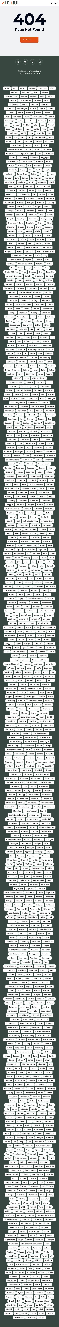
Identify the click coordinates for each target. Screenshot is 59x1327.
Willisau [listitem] (22, 1268)
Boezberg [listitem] (51, 202)
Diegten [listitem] (37, 296)
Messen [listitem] (33, 713)
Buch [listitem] (19, 235)
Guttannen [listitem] (30, 472)
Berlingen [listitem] (8, 178)
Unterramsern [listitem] (44, 1170)
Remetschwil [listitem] (49, 897)
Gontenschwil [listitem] (30, 443)
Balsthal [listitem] (28, 149)
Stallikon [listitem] (29, 1084)
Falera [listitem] (40, 374)
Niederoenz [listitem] (49, 778)
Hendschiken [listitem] (45, 501)
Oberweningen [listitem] (46, 831)
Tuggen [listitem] (28, 1150)
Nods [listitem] (25, 786)
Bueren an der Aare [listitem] (32, 247)
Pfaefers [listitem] (19, 864)
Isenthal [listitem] (17, 558)
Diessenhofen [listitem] (39, 305)
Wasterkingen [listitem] (11, 1236)
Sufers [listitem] (51, 1105)
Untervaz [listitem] (49, 1174)
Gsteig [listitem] (21, 464)
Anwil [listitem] (7, 125)
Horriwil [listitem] (42, 533)
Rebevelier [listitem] (13, 884)
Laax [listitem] (7, 615)
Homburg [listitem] (42, 529)
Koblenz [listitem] (29, 594)
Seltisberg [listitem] (47, 1052)
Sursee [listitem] (43, 1109)
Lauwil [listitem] (21, 635)
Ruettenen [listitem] (50, 966)
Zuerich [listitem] (17, 1309)
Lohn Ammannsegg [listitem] (19, 652)
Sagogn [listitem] (18, 978)
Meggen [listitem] (9, 697)
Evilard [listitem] (51, 370)
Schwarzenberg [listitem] (14, 1035)
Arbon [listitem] (36, 125)
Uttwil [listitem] (41, 1183)
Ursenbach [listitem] (43, 1178)
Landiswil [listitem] (49, 615)
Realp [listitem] (49, 880)
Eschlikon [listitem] (51, 366)
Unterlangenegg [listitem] (15, 1170)
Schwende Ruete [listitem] (34, 1040)
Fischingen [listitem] (49, 390)
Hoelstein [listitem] (9, 521)
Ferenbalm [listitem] (39, 382)
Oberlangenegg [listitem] (32, 819)
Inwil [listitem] (45, 554)
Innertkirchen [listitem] (19, 554)
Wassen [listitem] (46, 1232)
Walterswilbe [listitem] (49, 1219)
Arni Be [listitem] (36, 129)
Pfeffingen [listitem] (48, 864)
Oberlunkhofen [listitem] (47, 819)
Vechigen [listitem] (22, 1191)
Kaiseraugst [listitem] (23, 566)
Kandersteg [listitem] (48, 570)
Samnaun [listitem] (34, 982)
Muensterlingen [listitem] (13, 746)
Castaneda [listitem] (37, 268)
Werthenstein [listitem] (25, 1248)
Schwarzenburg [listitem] (28, 1035)
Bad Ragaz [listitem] (10, 141)
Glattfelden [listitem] (12, 439)
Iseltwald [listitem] (8, 558)
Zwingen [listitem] (42, 1317)
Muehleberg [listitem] (49, 729)
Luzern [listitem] (45, 672)
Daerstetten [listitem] (9, 288)
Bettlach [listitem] (31, 182)
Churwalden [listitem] (50, 272)
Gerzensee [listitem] (12, 431)
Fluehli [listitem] (23, 398)
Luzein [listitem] (37, 672)
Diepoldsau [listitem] (46, 300)
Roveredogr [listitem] (35, 946)
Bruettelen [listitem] (48, 227)
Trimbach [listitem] (49, 1138)
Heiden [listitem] (32, 492)
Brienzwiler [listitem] (11, 227)
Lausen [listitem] (51, 631)
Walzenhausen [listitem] (26, 1223)
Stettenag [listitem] (46, 1097)
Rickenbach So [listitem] (48, 909)
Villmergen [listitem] (10, 1195)
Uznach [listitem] (8, 1187)
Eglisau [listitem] (20, 333)
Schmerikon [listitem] (34, 1011)
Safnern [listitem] (9, 978)
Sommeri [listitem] (21, 1072)
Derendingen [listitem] (26, 296)
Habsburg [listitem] (49, 472)
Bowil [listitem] (41, 215)
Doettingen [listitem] (34, 313)
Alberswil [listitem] (34, 104)
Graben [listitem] (20, 447)
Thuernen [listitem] (10, 1129)
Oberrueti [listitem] (32, 827)
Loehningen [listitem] (50, 648)
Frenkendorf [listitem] (22, 411)
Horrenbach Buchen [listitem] (29, 533)
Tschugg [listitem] (10, 1150)
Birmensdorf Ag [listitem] (24, 194)
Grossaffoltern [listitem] (38, 456)
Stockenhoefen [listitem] (43, 1101)
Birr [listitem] (34, 194)
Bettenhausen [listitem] (10, 182)
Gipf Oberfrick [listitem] (45, 431)
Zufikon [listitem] (26, 1309)
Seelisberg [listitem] (39, 1048)
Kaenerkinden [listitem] (11, 566)
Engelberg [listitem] (21, 345)
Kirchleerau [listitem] (39, 586)
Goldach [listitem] (35, 439)
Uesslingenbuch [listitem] (20, 1158)
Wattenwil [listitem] (23, 1236)
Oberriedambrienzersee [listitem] (29, 823)
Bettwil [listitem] (51, 182)
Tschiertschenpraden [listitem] (43, 1146)
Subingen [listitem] (42, 1105)
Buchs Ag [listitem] (40, 239)
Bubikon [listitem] (12, 235)
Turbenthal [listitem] (48, 1150)
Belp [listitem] (29, 166)
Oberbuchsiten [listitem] (34, 795)
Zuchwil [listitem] (9, 1309)
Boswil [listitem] (50, 211)
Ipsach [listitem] (52, 554)
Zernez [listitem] (50, 1297)
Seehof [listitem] (29, 1048)
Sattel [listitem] (12, 991)
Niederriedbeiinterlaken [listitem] (15, 782)
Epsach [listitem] (50, 349)
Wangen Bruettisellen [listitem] (42, 1223)
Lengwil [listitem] (30, 639)
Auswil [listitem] (8, 137)
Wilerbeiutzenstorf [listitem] (22, 1264)
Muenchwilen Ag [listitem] (16, 741)
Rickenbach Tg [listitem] (14, 913)
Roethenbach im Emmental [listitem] (18, 925)
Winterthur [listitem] (31, 1272)
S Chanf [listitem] (11, 974)
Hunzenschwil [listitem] (31, 545)
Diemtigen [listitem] (23, 300)
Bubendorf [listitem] (47, 231)
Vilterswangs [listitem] (32, 1195)
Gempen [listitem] (18, 427)
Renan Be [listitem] (19, 901)
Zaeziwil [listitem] (49, 1293)
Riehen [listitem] (34, 913)
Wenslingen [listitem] (13, 1248)
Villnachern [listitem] (21, 1195)
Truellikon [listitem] (51, 1142)
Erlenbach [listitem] (48, 354)
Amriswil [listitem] (51, 117)
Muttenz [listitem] (31, 754)
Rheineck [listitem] (17, 905)
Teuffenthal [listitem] (21, 1121)
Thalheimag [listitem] (49, 1121)
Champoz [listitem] (32, 272)
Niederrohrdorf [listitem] (32, 782)
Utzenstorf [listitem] (50, 1183)
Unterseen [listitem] (24, 1174)
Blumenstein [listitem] (9, 202)
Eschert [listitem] (41, 366)
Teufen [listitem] (49, 1117)
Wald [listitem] (41, 1207)
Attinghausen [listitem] (12, 133)
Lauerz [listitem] (28, 627)
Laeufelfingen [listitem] (26, 615)
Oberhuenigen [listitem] (34, 815)
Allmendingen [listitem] (22, 109)
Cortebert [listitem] (10, 280)
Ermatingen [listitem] (11, 362)
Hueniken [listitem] (46, 537)
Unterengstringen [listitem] (11, 1166)
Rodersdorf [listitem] (24, 921)
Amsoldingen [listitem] (9, 121)
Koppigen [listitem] (21, 599)
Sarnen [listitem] (49, 986)
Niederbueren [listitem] (26, 770)
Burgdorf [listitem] (28, 260)
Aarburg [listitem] (32, 88)
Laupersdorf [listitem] (30, 631)
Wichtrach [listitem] (20, 1252)
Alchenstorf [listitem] (10, 109)
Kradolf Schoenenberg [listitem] (35, 599)
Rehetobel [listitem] (41, 888)
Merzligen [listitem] (14, 713)
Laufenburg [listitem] (9, 631)
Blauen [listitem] (40, 198)
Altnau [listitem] (7, 117)
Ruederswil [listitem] (34, 950)
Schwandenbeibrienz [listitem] (42, 1031)
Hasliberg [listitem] (49, 484)
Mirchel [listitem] (41, 717)
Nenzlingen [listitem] (30, 758)
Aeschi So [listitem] (37, 100)
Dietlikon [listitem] (9, 309)
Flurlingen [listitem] (51, 398)
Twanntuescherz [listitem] (18, 1154)
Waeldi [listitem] (37, 1203)
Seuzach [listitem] (43, 1056)
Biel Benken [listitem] (10, 190)
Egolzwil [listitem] (46, 333)
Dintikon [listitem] (36, 309)
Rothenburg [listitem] (25, 942)
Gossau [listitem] (41, 443)
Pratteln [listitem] (38, 872)
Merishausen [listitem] (47, 709)
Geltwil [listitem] (9, 427)
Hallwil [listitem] (8, 484)
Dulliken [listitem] (38, 325)
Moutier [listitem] (29, 729)
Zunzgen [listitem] (8, 1313)
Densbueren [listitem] (14, 296)
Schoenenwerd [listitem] (11, 1023)
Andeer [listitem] (20, 121)
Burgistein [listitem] (38, 260)
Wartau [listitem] (23, 1232)
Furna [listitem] (42, 415)
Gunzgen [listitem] (42, 468)
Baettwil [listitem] (28, 145)
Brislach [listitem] (21, 227)
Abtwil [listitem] (52, 88)
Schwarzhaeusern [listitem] (44, 1035)
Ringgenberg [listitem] (32, 917)
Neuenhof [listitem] (19, 762)
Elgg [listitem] (52, 337)
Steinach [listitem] (19, 1093)
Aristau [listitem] (8, 129)
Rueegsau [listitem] (45, 954)
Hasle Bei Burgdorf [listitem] (36, 484)
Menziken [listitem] (48, 705)
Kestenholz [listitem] (49, 578)
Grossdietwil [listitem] (50, 456)
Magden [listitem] (20, 680)
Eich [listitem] (18, 337)
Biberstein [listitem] (29, 186)
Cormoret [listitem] (49, 276)
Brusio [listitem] (37, 231)
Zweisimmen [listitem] (18, 1317)
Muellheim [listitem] (15, 733)
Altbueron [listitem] (11, 113)
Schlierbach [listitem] (36, 1007)
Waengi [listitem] (45, 1203)
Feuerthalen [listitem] (13, 386)
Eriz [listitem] (25, 354)
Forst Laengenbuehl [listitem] (18, 403)
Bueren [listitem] (19, 247)
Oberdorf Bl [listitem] (35, 799)
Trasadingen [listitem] (20, 1138)
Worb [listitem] (18, 1289)
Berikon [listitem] (33, 174)
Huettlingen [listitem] (36, 541)
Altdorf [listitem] (20, 113)
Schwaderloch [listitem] (14, 1031)
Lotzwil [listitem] (23, 656)
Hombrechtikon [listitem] (30, 529)
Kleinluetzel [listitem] (24, 590)
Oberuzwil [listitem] (34, 831)
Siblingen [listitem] (12, 1060)
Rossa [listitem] (47, 937)
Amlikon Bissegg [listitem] (38, 117)
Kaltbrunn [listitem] (10, 570)
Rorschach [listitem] (22, 937)
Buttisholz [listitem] (39, 264)
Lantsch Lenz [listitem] (8, 627)
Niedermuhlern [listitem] (36, 778)
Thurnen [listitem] (49, 1129)
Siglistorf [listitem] (21, 1060)
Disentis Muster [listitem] (47, 309)
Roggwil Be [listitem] (12, 929)
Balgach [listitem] (36, 145)
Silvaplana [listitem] (41, 1064)
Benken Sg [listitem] (13, 170)
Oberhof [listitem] (43, 811)
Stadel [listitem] (51, 1080)
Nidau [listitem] (39, 766)
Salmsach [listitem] (14, 982)
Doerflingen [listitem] (23, 313)
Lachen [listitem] (15, 615)
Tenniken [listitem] (41, 1117)
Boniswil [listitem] (20, 211)
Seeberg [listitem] (27, 1044)
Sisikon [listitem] (25, 1068)
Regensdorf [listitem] (30, 888)
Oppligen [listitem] (28, 852)
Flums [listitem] (42, 398)
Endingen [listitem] (11, 345)
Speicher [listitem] (19, 1076)
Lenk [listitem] (38, 639)
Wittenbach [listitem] (14, 1276)
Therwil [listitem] (27, 1125)
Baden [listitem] (19, 141)
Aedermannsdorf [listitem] (12, 96)
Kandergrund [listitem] (35, 570)
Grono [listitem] (27, 456)
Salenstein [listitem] (48, 978)
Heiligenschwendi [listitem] (44, 492)
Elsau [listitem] (19, 341)
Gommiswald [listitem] (45, 439)
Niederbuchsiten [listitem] (12, 770)
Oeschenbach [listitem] (26, 844)
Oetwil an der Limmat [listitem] (16, 848)
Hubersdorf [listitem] (24, 537)
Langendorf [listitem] (35, 619)
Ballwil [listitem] (45, 145)
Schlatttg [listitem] (50, 1003)
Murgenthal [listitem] (48, 750)
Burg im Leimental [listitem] (15, 260)
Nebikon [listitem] (40, 754)
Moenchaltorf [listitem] (11, 721)
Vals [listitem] (44, 1187)
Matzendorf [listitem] (11, 692)
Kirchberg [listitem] (7, 586)
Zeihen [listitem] (19, 1297)
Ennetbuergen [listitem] (46, 345)
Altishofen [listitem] (47, 113)
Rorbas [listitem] (12, 937)
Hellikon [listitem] (42, 496)
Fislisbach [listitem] (17, 394)
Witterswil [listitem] (24, 1276)
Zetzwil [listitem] (11, 1301)
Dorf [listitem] (33, 317)
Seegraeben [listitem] (19, 1048)
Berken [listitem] (52, 174)
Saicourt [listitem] (27, 978)
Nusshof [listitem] (38, 790)
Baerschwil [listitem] (49, 141)
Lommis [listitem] (31, 652)
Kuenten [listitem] (26, 607)
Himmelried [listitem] (49, 509)
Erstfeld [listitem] (49, 362)
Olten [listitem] (48, 848)
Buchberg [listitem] (37, 235)
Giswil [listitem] (18, 435)
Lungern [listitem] (30, 668)
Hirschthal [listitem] (30, 513)
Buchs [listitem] (32, 239)
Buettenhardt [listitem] (16, 256)
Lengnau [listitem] (12, 639)
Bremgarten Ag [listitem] (46, 219)
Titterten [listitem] (15, 1134)
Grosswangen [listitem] (27, 460)
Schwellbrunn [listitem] (9, 1040)
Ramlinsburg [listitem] (37, 876)
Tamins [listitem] (51, 1113)
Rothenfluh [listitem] (36, 942)
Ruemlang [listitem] (23, 958)
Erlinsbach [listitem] (33, 358)
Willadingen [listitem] (12, 1268)
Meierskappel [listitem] (30, 697)
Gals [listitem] (49, 419)
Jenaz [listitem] (19, 562)
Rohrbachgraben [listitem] (45, 929)
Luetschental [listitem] (38, 664)
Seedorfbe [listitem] (36, 1044)
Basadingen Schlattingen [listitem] (25, 153)
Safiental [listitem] (48, 974)
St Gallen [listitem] (9, 1080)
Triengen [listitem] (40, 1138)
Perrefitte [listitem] (35, 860)
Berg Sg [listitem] (38, 170)
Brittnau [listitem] (30, 227)
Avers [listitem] (22, 137)
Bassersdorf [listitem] (49, 153)
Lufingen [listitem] (10, 668)
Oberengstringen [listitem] (47, 803)
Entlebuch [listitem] (21, 349)
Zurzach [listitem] (24, 1313)
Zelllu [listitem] (43, 1297)
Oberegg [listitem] (21, 803)
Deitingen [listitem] (48, 292)
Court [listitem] (19, 280)
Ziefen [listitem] (19, 1301)
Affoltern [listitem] (25, 104)
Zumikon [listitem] (49, 1309)
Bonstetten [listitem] (30, 211)
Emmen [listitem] (36, 341)
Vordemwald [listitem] (33, 1199)
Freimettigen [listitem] (9, 411)
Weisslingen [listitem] (13, 1244)
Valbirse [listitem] (24, 1187)
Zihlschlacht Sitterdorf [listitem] (42, 1301)
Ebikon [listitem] (46, 325)
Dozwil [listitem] (18, 321)
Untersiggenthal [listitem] (37, 1174)
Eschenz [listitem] (33, 366)
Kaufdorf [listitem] (38, 574)
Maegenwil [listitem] (37, 676)
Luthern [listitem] (18, 672)
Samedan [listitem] (24, 982)
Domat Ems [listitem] (46, 313)
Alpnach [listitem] (42, 109)
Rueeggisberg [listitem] (34, 954)
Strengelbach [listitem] (10, 1105)
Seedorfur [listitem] (47, 1044)
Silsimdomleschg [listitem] (13, 1064)
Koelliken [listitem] (39, 594)
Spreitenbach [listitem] (47, 1076)
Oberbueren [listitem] (46, 795)
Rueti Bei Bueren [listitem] (10, 966)
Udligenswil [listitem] (32, 1154)
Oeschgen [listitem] (37, 844)
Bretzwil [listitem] (40, 223)
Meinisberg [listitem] (11, 701)
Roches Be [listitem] (12, 921)
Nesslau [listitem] (40, 758)
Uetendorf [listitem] (33, 1158)
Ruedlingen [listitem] (46, 950)
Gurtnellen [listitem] (9, 472)
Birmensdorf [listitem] (10, 194)
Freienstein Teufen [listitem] (37, 407)
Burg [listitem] (45, 256)
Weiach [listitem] (29, 1240)
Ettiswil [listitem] (35, 370)
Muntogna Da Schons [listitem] (13, 750)
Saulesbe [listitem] (28, 991)
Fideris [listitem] (34, 386)
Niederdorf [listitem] (38, 770)
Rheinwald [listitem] (39, 905)
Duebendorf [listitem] (39, 321)
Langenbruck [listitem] (23, 619)
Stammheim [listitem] (40, 1084)
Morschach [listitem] (9, 729)
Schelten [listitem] (31, 999)
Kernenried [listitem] (22, 578)
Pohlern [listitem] (50, 868)
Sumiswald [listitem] (24, 1109)
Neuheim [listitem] (9, 766)
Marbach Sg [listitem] (34, 684)
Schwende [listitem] (21, 1040)
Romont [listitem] (22, 933)
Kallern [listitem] (41, 566)
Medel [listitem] (49, 692)
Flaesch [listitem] (35, 394)
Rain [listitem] (27, 876)
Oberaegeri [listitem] (48, 790)
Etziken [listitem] (43, 370)
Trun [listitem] (10, 1146)
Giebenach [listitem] (33, 431)
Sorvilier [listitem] (10, 1076)
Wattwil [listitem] (32, 1236)
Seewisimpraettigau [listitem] (24, 1052)
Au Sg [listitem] (31, 133)
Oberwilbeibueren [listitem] (41, 835)
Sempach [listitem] (16, 1056)
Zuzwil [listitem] (41, 1313)
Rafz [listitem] (21, 876)
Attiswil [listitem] (23, 133)
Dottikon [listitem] (50, 317)
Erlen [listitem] (40, 354)
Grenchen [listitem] (29, 452)
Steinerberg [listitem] (13, 1097)
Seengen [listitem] (49, 1048)
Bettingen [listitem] (21, 182)
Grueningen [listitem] (49, 460)
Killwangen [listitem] (48, 582)
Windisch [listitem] (48, 1268)
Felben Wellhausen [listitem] (38, 378)
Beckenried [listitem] (34, 158)
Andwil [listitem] (51, 121)
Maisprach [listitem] (41, 680)
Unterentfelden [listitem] (26, 1166)
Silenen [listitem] (47, 1060)
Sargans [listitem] (29, 986)
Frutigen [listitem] (39, 411)
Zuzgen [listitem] (33, 1313)
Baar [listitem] (29, 137)
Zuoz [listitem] (16, 1313)
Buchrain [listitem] (23, 239)
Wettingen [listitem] (37, 1248)
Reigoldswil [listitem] (50, 893)
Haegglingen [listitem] (48, 476)
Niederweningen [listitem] (46, 782)
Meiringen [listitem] (21, 701)
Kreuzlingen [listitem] (23, 603)
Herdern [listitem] (40, 505)
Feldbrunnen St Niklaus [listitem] (15, 382)
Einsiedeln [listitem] (44, 337)
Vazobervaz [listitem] (11, 1191)
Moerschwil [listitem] (10, 725)
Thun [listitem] (19, 1129)
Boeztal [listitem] (11, 207)
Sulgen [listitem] (14, 1109)
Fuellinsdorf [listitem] (49, 411)
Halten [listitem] (16, 484)
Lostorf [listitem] (15, 656)
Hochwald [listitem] (33, 517)
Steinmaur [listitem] (36, 1097)
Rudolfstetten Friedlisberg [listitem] (18, 950)
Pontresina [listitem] (12, 872)
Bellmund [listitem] (21, 166)
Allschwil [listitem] (33, 109)
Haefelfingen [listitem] (10, 476)
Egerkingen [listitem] (23, 329)
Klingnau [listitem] (34, 590)
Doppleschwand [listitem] (22, 317)
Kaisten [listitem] (33, 566)
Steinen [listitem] (49, 1093)
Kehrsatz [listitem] (47, 574)
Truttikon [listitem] (18, 1146)
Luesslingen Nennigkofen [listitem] (20, 660)
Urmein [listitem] (23, 1178)
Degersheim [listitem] (11, 292)
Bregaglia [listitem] (10, 219)
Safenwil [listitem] (38, 974)
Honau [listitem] (51, 529)
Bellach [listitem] (48, 162)
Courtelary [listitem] (28, 280)
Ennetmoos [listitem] (10, 349)
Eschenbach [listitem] (9, 366)
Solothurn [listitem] (11, 1072)
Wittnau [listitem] (46, 1276)
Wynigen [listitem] (29, 1293)
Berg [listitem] (30, 170)
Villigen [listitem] (49, 1191)
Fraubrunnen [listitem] (32, 403)
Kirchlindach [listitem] (50, 586)
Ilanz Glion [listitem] (9, 550)
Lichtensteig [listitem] (38, 643)
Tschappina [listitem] (29, 1146)
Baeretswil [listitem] (28, 141)
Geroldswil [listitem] (40, 427)
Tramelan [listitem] (9, 1138)
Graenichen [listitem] (38, 447)
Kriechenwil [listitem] (35, 603)
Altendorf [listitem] (29, 113)
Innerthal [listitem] (7, 554)
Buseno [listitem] (47, 260)
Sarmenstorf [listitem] (39, 986)
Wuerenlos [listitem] (49, 1289)
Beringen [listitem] (43, 174)
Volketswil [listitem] (22, 1199)
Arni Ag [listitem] (27, 129)
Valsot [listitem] (51, 1187)
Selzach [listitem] (7, 1056)
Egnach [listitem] (37, 333)
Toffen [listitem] (40, 1134)
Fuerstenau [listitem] (8, 415)
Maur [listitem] (42, 692)
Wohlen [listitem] (21, 1281)
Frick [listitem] (31, 411)
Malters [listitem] (50, 680)
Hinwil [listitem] (21, 513)
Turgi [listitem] (7, 1154)
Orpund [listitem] (49, 852)
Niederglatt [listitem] (49, 770)
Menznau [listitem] (22, 709)
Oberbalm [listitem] (11, 795)
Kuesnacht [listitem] (36, 607)
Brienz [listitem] (49, 223)
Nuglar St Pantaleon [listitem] (14, 790)
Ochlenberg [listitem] (38, 839)
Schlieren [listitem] (46, 1007)
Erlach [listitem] (32, 354)
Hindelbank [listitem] (11, 513)
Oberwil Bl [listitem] (15, 835)
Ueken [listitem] (51, 1154)
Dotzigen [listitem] (9, 321)
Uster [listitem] (25, 1183)
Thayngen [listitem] (18, 1125)
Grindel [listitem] (6, 456)
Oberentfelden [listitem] (10, 807)
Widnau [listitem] (37, 1252)
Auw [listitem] (15, 137)
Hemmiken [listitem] (34, 501)
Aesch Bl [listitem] (50, 96)
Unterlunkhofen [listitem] (30, 1170)
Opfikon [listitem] (19, 852)
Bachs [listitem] (51, 137)
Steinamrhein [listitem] (30, 1093)
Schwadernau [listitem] (27, 1031)
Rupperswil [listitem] (33, 970)
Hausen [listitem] (42, 488)
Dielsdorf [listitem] (46, 296)
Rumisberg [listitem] (22, 970)
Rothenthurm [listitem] (48, 942)
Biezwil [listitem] (31, 190)
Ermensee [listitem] (22, 362)
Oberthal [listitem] (24, 831)
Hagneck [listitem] (43, 480)
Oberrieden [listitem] (46, 823)
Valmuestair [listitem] (35, 1187)
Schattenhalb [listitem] (20, 999)
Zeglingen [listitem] (9, 1297)
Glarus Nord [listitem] (35, 435)
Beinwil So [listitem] (39, 162)
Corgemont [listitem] (39, 276)
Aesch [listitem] (42, 96)
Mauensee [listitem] (33, 692)
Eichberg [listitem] (27, 337)
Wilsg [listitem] (30, 1268)
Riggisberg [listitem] (20, 917)
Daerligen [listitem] (49, 284)
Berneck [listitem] (25, 178)
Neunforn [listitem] (19, 766)
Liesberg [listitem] (8, 648)
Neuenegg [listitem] (9, 762)
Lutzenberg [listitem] (28, 672)
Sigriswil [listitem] (39, 1060)
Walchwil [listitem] (33, 1207)
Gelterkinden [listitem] (49, 423)
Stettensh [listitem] (13, 1101)
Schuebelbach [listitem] (13, 1027)
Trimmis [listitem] (7, 1142)
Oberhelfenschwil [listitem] (30, 811)
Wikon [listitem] (44, 1256)
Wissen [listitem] (50, 1272)
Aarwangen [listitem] (43, 88)
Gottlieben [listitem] (11, 447)
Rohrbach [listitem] (32, 929)
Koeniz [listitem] (47, 594)
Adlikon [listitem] (36, 92)
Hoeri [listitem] (18, 521)
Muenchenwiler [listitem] (45, 737)
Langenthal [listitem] (47, 619)
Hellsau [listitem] (51, 496)
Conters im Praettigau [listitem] (14, 276)
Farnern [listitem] (49, 374)
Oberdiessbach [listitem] (22, 799)
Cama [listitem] (28, 268)
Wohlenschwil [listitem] (47, 1281)
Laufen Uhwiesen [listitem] (49, 627)
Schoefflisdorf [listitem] (47, 1015)
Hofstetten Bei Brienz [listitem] (30, 521)
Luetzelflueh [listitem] (50, 664)
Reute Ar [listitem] (29, 901)
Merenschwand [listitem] (33, 709)
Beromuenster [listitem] (36, 178)
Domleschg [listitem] (9, 317)
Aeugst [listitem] (46, 100)
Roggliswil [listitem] (46, 925)
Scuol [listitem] (19, 1044)
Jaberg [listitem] (52, 558)
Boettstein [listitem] (40, 202)
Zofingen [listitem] (30, 1305)
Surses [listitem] (51, 1109)
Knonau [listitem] (11, 594)
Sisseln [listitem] (42, 1068)
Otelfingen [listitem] (45, 856)
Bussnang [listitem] (10, 264)
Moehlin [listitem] (50, 717)
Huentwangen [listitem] (13, 541)
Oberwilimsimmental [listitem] (13, 839)
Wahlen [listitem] (23, 1207)
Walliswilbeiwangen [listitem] (11, 1219)
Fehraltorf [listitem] (17, 378)
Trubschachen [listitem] (39, 1142)
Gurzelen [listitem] (19, 472)
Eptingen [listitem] (10, 354)
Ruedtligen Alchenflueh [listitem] (18, 954)
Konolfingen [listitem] (10, 599)
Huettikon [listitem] (24, 541)
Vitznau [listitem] (50, 1195)
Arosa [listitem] (44, 129)
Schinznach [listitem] (18, 1003)
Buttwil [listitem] (49, 264)
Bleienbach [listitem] (50, 198)
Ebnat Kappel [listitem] (10, 329)
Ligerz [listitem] (24, 648)
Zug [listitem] (33, 1309)
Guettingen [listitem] (20, 468)
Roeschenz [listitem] (46, 921)
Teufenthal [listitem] (10, 1121)
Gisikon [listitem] (10, 435)
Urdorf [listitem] (14, 1178)
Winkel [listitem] (8, 1272)
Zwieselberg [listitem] (31, 1317)
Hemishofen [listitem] (22, 501)
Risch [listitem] (50, 917)
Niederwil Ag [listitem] (15, 786)
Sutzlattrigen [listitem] (9, 1113)
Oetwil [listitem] (46, 844)
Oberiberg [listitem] (46, 815)
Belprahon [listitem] (38, 166)
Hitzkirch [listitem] (49, 513)
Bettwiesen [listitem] (42, 182)
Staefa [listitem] (9, 1084)
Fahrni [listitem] (20, 374)
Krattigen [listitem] (50, 599)
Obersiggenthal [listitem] (12, 831)
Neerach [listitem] (8, 758)
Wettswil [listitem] (47, 1248)
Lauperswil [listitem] (41, 631)
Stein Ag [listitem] (10, 1093)
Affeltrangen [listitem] (14, 104)
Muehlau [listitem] (38, 729)
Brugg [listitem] (20, 231)
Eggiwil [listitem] (12, 333)
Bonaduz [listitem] (47, 207)
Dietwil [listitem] (18, 309)
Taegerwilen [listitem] (31, 1113)
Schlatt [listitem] (28, 1003)
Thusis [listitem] (6, 1134)
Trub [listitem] (29, 1142)
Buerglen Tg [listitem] (47, 247)
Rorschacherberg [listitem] (35, 937)
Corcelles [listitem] (28, 276)
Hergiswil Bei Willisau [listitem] (13, 509)
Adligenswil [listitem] (26, 92)
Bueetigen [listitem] (21, 243)
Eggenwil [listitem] (39, 329)
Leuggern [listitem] (9, 643)
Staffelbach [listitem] (19, 1084)
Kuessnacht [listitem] (48, 607)
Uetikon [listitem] (43, 1158)
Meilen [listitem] (50, 697)
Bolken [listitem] (19, 207)
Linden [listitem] (40, 648)
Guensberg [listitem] (8, 468)
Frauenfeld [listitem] (44, 403)
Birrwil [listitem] (50, 194)
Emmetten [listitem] (46, 341)
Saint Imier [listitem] (37, 978)
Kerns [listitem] (31, 578)
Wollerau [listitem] (9, 1289)
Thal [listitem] (29, 1121)
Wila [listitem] (8, 1260)
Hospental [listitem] (12, 537)
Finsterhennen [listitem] (45, 386)
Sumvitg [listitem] (34, 1109)
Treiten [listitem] (30, 1138)
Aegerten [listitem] (33, 96)
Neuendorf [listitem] (50, 758)
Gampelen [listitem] (8, 423)
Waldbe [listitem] (7, 1211)
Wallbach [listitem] (20, 1215)
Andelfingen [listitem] (30, 121)
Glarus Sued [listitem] (47, 435)
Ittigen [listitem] (43, 558)
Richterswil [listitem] (50, 905)
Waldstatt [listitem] (39, 1211)
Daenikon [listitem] (39, 284)
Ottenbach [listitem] (24, 860)
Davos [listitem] (52, 288)
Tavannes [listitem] (10, 1117)
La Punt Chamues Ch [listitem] (46, 611)
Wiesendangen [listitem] (12, 1256)
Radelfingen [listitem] (12, 876)
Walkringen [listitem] (10, 1215)
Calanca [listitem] (20, 268)
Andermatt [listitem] (42, 121)
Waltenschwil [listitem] (37, 1219)
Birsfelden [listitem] (8, 198)
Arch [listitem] (43, 125)
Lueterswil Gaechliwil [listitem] (12, 664)
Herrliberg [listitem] (27, 509)
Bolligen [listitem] (28, 207)
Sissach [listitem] (33, 1068)
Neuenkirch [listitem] (30, 762)
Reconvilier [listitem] (45, 884)
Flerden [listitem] (51, 394)
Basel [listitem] (39, 153)
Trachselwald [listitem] (50, 1134)
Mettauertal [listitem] (44, 713)
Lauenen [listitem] (20, 627)
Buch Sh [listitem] (28, 235)
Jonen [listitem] (40, 562)
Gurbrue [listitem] (51, 468)
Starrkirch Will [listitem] (19, 1089)
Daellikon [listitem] (19, 284)
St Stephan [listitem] (42, 1080)
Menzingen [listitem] (11, 709)
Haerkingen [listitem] (9, 480)
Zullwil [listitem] (41, 1309)
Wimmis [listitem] (38, 1268)
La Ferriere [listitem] (19, 611)
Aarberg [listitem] (23, 88)
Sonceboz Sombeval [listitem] (35, 1072)
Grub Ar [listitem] (38, 460)
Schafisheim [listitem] (25, 995)
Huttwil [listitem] (42, 545)
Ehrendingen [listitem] (9, 337)
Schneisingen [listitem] (23, 1015)
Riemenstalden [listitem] (45, 913)
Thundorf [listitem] (27, 1129)
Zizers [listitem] (21, 1305)
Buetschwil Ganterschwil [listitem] (45, 251)
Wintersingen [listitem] (19, 1272)
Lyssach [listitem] (8, 676)
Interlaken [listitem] (36, 554)
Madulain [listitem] (27, 676)
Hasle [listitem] (24, 484)
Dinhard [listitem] (26, 309)
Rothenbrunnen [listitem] (11, 942)
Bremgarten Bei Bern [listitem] (15, 223)
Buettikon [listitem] (28, 256)
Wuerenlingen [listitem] (37, 1289)
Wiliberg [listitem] (47, 1264)
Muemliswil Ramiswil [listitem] (40, 733)
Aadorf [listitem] (7, 88)
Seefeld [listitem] (9, 1048)
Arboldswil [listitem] (26, 125)
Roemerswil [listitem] (35, 921)
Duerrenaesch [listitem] (15, 325)
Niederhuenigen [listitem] (11, 778)
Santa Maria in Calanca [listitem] (15, 986)
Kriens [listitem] (9, 607)
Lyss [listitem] (52, 672)
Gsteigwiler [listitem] (30, 464)
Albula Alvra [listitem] (45, 104)
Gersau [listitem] (49, 427)
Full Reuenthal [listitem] (31, 415)
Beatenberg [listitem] (22, 158)
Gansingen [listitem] (26, 423)
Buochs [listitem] (37, 256)
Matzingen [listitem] (22, 692)
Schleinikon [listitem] (13, 1007)
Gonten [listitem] (19, 443)
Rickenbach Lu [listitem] (35, 909)
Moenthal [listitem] (22, 721)
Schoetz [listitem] (40, 1023)
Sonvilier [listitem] (48, 1072)
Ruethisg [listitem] (37, 962)
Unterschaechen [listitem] (12, 1174)
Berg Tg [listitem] (47, 170)
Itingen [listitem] (35, 558)
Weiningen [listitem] (50, 1240)
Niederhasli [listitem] (28, 774)
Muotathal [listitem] (37, 750)
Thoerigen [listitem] (49, 1125)
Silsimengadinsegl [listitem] (28, 1064)
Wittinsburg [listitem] (36, 1276)
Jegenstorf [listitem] (10, 562)
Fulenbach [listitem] (19, 415)
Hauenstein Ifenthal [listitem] (12, 488)
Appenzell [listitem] (16, 125)
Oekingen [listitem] (49, 839)
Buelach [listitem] (47, 243)
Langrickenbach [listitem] (43, 623)
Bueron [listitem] (19, 251)
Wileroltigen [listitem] (37, 1264)
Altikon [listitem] (38, 113)
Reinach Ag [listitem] (9, 897)
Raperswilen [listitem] (12, 880)
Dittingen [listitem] (12, 313)
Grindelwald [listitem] (17, 456)
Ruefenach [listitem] (12, 958)
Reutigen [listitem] (38, 901)
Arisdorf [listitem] (51, 125)
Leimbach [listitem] (40, 635)
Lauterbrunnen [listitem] (10, 635)
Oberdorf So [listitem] (10, 803)
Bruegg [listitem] (38, 227)
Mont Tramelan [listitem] (23, 725)
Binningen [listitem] (49, 190)
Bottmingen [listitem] (32, 215)
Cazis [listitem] (46, 268)
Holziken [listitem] (8, 529)
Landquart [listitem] (11, 619)
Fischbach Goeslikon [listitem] (23, 390)
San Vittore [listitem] (44, 982)
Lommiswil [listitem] (41, 652)
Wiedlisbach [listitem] (48, 1252)
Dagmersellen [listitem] (32, 288)
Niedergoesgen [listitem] (15, 774)
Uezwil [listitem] (51, 1158)
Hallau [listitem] (51, 480)
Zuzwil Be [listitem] (50, 1313)
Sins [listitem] (50, 1064)
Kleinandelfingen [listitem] (10, 590)
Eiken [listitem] (35, 337)
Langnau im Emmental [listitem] (27, 623)
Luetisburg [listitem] (26, 664)
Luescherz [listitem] (42, 656)
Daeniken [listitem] (29, 284)
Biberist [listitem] (19, 186)
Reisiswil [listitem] (30, 897)
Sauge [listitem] (19, 991)
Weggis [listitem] (20, 1240)
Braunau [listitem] (50, 215)
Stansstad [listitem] (7, 1089)
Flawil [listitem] (43, 394)
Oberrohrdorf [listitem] (21, 827)
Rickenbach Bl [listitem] (22, 909)
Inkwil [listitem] (51, 550)
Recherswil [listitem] (34, 884)
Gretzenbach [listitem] (50, 452)
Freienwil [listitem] (50, 407)
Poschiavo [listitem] (29, 872)
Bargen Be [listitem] (47, 149)
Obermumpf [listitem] (13, 823)
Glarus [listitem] (25, 435)
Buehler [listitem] (38, 243)
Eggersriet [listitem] (49, 329)
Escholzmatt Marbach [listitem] (12, 370)
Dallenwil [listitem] (43, 288)
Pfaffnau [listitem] (39, 864)
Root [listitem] (50, 933)
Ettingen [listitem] (26, 370)
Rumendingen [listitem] (10, 970)
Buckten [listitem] (11, 243)
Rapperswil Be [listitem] (24, 880)
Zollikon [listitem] (49, 1305)
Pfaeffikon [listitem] (28, 864)
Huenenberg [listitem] (35, 537)
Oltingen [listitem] (10, 852)
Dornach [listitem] (41, 317)
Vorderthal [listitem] (45, 1199)
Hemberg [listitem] (12, 501)
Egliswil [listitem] (29, 333)
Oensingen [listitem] (14, 844)
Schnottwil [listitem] (35, 1015)
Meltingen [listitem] (37, 705)
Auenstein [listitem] (40, 133)
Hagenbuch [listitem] (32, 480)
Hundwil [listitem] (20, 545)
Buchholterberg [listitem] (11, 239)
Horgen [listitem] (9, 533)
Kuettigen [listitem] (8, 611)
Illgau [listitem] (19, 550)
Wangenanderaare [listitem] (16, 1227)
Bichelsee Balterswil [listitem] (43, 186)
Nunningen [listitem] (28, 790)
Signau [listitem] (30, 1060)
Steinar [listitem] (40, 1093)
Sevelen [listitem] (51, 1056)
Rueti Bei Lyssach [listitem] (26, 966)
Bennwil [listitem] (23, 170)
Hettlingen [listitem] (38, 509)
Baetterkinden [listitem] (17, 145)
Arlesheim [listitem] (18, 129)
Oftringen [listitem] (30, 848)
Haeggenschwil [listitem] (35, 476)
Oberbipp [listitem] (21, 795)
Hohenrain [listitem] (11, 525)
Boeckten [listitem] (20, 202)
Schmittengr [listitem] (11, 1015)
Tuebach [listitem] (20, 1150)
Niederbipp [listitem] (49, 766)
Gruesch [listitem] (12, 464)
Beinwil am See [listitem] (13, 162)
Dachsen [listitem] (49, 280)
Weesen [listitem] (50, 1236)
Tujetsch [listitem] (37, 1150)
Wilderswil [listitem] (38, 1260)
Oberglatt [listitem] (37, 807)
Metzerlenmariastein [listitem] (28, 717)
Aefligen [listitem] (24, 96)
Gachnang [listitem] (50, 415)
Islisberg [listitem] (27, 558)
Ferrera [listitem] (49, 382)
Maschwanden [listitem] (11, 688)
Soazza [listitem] (50, 1068)
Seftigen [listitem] (37, 1052)
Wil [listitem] (51, 1256)
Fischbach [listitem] (9, 390)
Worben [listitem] (26, 1289)
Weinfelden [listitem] (39, 1240)
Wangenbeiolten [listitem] (31, 1227)
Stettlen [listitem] (32, 1101)
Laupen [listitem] (19, 631)
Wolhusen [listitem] (46, 1285)
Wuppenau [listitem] (10, 1293)
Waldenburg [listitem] (18, 1211)
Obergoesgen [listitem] (49, 807)
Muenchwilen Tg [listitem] (31, 741)
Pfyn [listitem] (16, 868)
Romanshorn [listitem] (11, 933)
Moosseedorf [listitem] (48, 725)
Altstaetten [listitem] (17, 117)
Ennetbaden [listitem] (33, 345)
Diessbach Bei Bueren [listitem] (23, 305)
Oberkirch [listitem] (10, 819)
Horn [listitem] (17, 533)
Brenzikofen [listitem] (30, 223)
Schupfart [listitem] (47, 1027)
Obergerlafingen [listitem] (25, 807)
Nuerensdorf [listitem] (43, 786)
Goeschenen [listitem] (24, 439)
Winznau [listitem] (41, 1272)
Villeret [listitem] (40, 1191)
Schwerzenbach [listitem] (48, 1040)
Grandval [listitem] (48, 447)
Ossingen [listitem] (20, 856)
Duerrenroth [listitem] (27, 325)
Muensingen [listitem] (44, 741)
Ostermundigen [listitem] (32, 856)
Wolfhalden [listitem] (28, 1285)
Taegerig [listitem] (20, 1113)
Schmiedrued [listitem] (45, 1011)
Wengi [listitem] (47, 1244)
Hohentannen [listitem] (23, 525)
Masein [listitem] (21, 688)
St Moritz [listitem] (32, 1080)
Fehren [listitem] (26, 378)
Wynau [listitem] (20, 1293)
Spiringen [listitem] (36, 1076)
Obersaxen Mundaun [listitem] (46, 827)
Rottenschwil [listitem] (23, 946)
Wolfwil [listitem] (37, 1285)
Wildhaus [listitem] (48, 1260)
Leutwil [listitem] (18, 643)
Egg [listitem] (31, 329)
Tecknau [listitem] (20, 1117)
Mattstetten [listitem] (49, 688)
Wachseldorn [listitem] (15, 1203)
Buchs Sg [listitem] (50, 239)
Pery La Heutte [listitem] (47, 860)
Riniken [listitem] (42, 917)
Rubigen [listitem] (46, 946)
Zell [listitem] (36, 1297)
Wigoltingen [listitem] (35, 1256)
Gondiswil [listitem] (10, 443)
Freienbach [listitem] (24, 407)
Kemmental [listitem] (10, 578)
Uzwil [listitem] (16, 1187)
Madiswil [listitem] (17, 676)
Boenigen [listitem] (30, 202)
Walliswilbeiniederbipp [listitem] (45, 1215)
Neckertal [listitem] (49, 754)
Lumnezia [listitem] (20, 668)
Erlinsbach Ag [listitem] (45, 358)
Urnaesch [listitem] (32, 1178)
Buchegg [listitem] (47, 235)
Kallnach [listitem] (50, 566)
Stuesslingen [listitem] (31, 1105)
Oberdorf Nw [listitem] (47, 799)
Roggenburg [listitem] (35, 925)
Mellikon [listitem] (11, 705)
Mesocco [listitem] (24, 713)
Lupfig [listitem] (38, 668)
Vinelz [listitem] (42, 1195)
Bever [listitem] (11, 186)
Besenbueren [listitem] (49, 178)
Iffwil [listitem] (50, 545)
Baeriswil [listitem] (39, 141)
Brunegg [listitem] (29, 231)
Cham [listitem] (24, 272)
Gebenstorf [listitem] (38, 423)
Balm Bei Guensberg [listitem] (15, 149)
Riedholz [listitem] (25, 913)
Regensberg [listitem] (18, 888)
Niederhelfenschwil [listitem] (42, 774)
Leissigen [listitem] (50, 635)
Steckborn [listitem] (39, 1089)
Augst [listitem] (49, 133)
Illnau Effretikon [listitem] (29, 550)
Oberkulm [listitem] (20, 819)
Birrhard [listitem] (42, 194)
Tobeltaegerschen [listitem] (28, 1134)
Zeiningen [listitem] (28, 1297)
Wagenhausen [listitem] (13, 1207)
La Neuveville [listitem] (31, 611)
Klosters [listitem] (44, 590)
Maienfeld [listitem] (30, 680)
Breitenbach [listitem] (33, 219)
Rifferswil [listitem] (10, 917)
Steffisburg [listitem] (51, 1089)
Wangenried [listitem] (45, 1227)
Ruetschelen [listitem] (39, 966)
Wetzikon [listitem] (10, 1252)
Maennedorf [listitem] (49, 676)
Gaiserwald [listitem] (30, 419)
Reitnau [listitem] (39, 897)
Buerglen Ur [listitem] (9, 251)
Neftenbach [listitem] (18, 758)
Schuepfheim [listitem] (36, 1027)
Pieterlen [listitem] (25, 868)
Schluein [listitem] (23, 1011)
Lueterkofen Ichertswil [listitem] (40, 660)
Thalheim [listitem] (38, 1121)
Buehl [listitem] (30, 243)
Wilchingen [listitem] (17, 1260)
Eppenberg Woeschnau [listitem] (36, 349)
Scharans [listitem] (47, 995)
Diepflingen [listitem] (35, 300)
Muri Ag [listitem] (8, 754)
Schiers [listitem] (8, 1003)
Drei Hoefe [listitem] (27, 321)
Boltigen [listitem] (38, 207)
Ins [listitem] (28, 554)
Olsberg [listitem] (40, 848)
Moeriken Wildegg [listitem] (46, 721)
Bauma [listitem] (12, 158)
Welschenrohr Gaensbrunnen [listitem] (31, 1244)
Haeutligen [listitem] (21, 480)
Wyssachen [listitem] (39, 1293)
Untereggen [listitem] (44, 1162)
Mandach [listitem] (23, 684)
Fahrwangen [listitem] (30, 374)
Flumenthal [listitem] (33, 398)
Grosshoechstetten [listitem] (12, 460)
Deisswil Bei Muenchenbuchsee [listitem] (30, 292)
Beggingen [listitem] (45, 158)
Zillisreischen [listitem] (11, 1305)
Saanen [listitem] (19, 974)
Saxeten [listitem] (37, 991)
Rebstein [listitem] (24, 884)
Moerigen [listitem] (32, 721)
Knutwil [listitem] (20, 594)
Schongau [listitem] (49, 1023)
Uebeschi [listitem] (42, 1154)
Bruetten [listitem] (11, 231)
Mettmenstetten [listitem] (11, 717)
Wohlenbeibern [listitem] (33, 1281)
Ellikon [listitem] (11, 341)
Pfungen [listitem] (9, 868)
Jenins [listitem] (26, 562)
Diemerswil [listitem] (13, 300)
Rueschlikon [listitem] (27, 962)
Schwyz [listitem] (10, 1044)
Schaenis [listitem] (46, 991)
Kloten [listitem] (52, 590)
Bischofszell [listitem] (30, 198)
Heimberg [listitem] (8, 496)
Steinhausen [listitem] (25, 1097)
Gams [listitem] (17, 423)
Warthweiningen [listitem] (35, 1232)
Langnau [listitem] (13, 623)
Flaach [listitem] (27, 394)
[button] (56, 3)
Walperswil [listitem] (25, 1219)
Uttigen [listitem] (33, 1183)
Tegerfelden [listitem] (30, 1117)
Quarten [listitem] (48, 872)
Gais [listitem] (21, 419)
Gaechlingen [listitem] (12, 419)
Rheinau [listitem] (8, 905)
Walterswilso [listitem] (13, 1223)
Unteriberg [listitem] (39, 1166)
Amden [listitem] (26, 117)
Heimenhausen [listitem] (20, 496)
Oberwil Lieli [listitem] (26, 835)
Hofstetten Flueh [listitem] (47, 521)
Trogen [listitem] (22, 1142)
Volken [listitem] (12, 1199)
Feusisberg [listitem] (24, 386)
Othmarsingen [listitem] (12, 860)
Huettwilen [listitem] (47, 541)
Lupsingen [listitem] (48, 668)
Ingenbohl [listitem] (42, 550)
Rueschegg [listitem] (15, 962)
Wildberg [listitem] (28, 1260)
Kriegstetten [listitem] (46, 603)
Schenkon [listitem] (40, 999)
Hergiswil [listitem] (50, 505)
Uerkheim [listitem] (8, 1158)
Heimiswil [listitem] (32, 496)
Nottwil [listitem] (33, 786)
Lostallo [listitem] (51, 652)
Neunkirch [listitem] (30, 766)
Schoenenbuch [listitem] (28, 1019)
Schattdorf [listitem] (8, 999)
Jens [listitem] (33, 562)
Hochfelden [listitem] (23, 517)
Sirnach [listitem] (8, 1068)
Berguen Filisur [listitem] (22, 174)
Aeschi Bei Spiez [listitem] (25, 100)
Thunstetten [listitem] (38, 1129)
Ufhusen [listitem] (13, 1162)
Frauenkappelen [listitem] (11, 407)
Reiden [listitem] (40, 893)
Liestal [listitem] (16, 648)
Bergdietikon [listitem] (9, 174)
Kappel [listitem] (11, 574)
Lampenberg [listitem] (38, 615)
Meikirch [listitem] (42, 697)
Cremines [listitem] (39, 280)
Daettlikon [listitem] (20, 288)
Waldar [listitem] (48, 1207)
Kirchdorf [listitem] (28, 586)
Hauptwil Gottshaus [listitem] (29, 488)
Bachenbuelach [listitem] (40, 137)
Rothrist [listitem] (13, 946)
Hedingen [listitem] (11, 492)
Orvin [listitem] (12, 856)
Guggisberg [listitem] (31, 468)
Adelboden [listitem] (15, 92)
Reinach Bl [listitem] (19, 897)
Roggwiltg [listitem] (22, 929)
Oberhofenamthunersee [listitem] (17, 815)
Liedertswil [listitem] (49, 643)
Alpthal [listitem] (51, 109)
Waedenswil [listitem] (27, 1203)
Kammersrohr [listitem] (23, 570)
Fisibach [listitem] (8, 394)
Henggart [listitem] (9, 505)
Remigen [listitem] (9, 901)
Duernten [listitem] (49, 321)
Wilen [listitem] (11, 1264)
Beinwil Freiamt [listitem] (27, 162)
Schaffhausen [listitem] (13, 995)
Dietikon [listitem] (50, 305)
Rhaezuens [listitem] (49, 901)
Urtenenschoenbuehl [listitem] (12, 1183)
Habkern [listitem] (40, 472)
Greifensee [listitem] (8, 452)
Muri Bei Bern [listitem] (19, 754)
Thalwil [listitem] (8, 1125)
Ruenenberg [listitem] (46, 958)
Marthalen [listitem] (45, 684)
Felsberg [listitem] (30, 382)
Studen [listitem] (20, 1105)
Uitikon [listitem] (22, 1162)
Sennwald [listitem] (26, 1056)
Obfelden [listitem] (27, 839)
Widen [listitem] (29, 1252)
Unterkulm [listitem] (50, 1166)
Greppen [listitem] (39, 452)
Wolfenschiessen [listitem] (14, 1285)
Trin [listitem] (15, 1142)
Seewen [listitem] (11, 1052)
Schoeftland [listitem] (15, 1019)
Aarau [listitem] (15, 88)
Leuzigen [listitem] (27, 643)
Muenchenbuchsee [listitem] (15, 737)
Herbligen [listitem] (30, 505)
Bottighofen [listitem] (20, 215)
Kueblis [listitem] (17, 607)
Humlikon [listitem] (10, 545)
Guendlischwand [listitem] (43, 464)
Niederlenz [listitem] (24, 778)
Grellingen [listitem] (19, 452)
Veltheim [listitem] (32, 1191)
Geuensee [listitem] (22, 431)
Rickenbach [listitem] (10, 909)
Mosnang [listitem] (20, 729)
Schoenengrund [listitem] (42, 1019)
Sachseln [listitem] (29, 974)
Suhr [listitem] (7, 1109)
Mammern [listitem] (13, 684)
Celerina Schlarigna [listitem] (11, 272)
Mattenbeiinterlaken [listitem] (35, 688)
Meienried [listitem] (19, 697)
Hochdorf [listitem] (12, 517)
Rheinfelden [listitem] (28, 905)
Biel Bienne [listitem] (22, 190)
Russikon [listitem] (43, 970)
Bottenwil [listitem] (9, 215)
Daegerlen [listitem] (9, 284)
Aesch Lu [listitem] (13, 100)
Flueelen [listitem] (14, 398)
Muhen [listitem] (39, 746)
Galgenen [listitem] (41, 419)
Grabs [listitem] (28, 447)
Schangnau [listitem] (37, 995)
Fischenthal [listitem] (38, 390)
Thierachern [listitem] (38, 1125)
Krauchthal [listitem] (12, 603)
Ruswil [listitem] (52, 970)
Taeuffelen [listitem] (42, 1113)
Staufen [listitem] (30, 1089)
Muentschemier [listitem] (28, 746)
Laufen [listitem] (36, 627)
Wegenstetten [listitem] (10, 1240)
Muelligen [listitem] (26, 733)
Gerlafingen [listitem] (29, 427)
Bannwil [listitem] (37, 149)
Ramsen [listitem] (48, 876)
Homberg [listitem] (18, 529)
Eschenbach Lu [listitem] (21, 366)
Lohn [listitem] (6, 652)
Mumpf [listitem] (48, 746)
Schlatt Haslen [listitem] (38, 1003)
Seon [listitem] (35, 1056)
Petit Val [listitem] (9, 864)
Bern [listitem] (17, 178)
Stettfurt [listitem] (23, 1101)
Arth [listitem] (51, 129)
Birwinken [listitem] (19, 198)
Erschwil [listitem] (32, 362)
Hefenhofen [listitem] (22, 492)
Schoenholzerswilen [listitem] (27, 1023)
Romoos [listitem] (32, 933)
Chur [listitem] (40, 272)
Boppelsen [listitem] (41, 211)
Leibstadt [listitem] (30, 635)
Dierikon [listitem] (9, 305)
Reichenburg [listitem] (30, 893)
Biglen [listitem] (40, 190)
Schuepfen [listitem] (24, 1027)
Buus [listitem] (12, 268)
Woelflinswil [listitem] (11, 1281)
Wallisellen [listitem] (30, 1215)
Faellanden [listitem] (11, 374)
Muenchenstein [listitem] (30, 737)
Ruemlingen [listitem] (34, 958)
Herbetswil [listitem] (20, 505)
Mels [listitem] (29, 705)
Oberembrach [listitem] (32, 803)
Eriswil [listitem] (19, 354)
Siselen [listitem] (17, 1068)
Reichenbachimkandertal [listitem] (13, 893)
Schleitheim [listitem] (25, 1007)
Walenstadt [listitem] (50, 1211)
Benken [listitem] (47, 166)
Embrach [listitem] (27, 341)
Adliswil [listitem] (45, 92)
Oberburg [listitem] (10, 799)
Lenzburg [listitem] (46, 639)
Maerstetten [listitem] (10, 680)
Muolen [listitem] (27, 750)
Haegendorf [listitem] (22, 476)
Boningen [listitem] (10, 211)
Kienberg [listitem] (10, 582)
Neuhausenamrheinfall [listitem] (46, 762)
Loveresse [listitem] (32, 656)
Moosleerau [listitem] (36, 725)
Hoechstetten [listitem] (45, 517)
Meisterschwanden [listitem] (35, 701)
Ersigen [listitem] (40, 362)
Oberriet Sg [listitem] (9, 827)
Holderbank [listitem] (35, 525)
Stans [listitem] (50, 1084)
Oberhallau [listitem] (17, 811)
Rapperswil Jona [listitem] (38, 880)
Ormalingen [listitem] (39, 852)
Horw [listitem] (50, 533)
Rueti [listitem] (46, 962)
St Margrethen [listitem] (20, 1080)
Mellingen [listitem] (20, 705)
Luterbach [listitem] (8, 672)
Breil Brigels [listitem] (21, 219)
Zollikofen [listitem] (39, 1305)
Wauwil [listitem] (41, 1236)
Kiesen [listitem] (18, 582)
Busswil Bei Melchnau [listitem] (25, 264)
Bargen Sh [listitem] (9, 153)
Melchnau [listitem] (48, 701)
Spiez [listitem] (27, 1076)
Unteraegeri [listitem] (32, 1162)
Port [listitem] (20, 872)
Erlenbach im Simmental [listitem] (17, 358)
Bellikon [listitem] (11, 166)
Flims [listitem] (6, 398)
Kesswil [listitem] (39, 578)
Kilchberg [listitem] (28, 582)
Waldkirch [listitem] (29, 1211)
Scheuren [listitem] (51, 999)
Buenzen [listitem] (11, 247)
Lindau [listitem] (32, 648)
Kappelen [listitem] (28, 574)
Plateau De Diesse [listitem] (38, 868)
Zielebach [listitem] (28, 1301)
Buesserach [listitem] (29, 251)
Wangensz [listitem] (13, 1232)
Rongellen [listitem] (41, 933)
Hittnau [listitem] (39, 513)
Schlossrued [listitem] (12, 1011)
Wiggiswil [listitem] (24, 1256)
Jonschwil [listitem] (49, 562)
